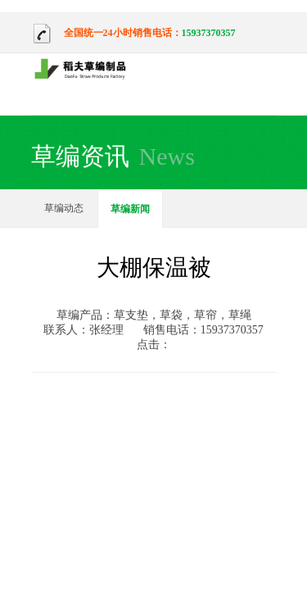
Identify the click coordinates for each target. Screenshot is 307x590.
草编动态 (64, 208)
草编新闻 (130, 209)
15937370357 (209, 33)
